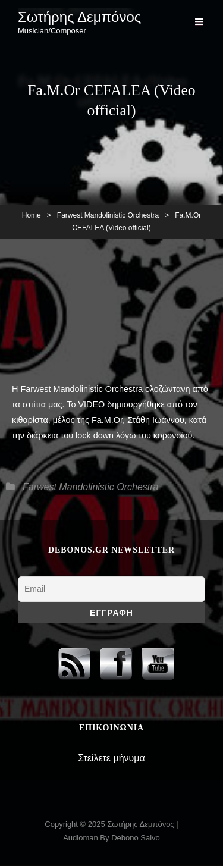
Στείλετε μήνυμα (111, 758)
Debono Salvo (135, 837)
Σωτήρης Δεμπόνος (79, 17)
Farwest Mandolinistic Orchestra (108, 215)
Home (31, 215)
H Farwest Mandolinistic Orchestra (77, 389)
